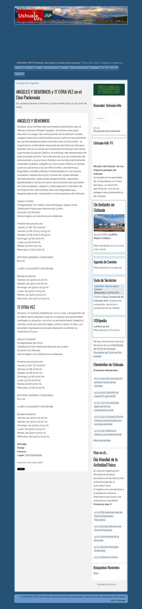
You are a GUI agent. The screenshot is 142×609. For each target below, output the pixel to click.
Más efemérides (102, 440)
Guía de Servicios (51, 68)
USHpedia (64, 68)
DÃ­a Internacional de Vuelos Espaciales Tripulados (108, 516)
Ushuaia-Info (23, 83)
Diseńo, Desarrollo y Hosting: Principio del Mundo (41, 607)
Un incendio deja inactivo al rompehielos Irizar (106, 406)
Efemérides (95, 68)
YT (107, 68)
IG (103, 68)
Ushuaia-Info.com (106, 584)
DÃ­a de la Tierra (106, 557)
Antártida (29, 68)
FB (116, 68)
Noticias (19, 68)
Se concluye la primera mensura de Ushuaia (108, 382)
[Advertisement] (71, 42)
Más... (96, 573)
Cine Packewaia (33, 455)
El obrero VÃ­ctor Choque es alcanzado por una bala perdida (108, 420)
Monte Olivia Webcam (79, 68)
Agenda (39, 68)
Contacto (19, 74)
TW (112, 68)
